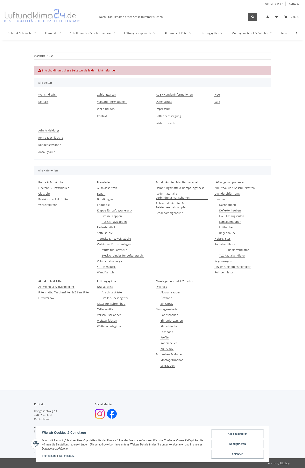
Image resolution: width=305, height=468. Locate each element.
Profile (164, 337)
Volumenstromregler (110, 261)
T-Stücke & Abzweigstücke (114, 238)
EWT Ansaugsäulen (231, 216)
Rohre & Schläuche (50, 137)
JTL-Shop (284, 463)
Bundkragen (105, 199)
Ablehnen (237, 454)
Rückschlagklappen (114, 222)
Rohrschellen (169, 343)
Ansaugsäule (46, 152)
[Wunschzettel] (276, 16)
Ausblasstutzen (107, 188)
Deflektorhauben (230, 210)
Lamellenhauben (230, 222)
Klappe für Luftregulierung (114, 210)
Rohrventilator (224, 272)
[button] (267, 16)
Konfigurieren (237, 444)
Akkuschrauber (170, 292)
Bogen (101, 193)
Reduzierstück (106, 227)
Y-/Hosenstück (106, 267)
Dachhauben (227, 205)
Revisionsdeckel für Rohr (54, 199)
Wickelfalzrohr (47, 205)
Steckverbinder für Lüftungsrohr (123, 255)
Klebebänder (168, 326)
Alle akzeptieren (237, 434)
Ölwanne (166, 298)
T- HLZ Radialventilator (234, 250)
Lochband (166, 332)
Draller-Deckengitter (115, 298)
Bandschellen (169, 315)
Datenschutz (67, 456)
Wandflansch (105, 272)
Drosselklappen (112, 216)
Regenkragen (223, 261)
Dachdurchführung (227, 193)
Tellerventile (105, 309)
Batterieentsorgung (168, 116)
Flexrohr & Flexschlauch (53, 188)
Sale (217, 102)
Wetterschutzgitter (109, 326)
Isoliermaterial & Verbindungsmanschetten (173, 195)
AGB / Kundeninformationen (174, 94)
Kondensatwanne (49, 145)
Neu (284, 33)
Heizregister (222, 238)
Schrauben (167, 365)
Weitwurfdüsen (107, 320)
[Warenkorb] (291, 16)
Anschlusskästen (113, 292)
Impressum (49, 456)
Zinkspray (166, 303)
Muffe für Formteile (114, 250)
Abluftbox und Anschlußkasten (235, 188)
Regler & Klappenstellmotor (233, 267)
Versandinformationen (111, 102)
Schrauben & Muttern (170, 354)
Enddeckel (103, 205)
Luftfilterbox (46, 298)
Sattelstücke (105, 233)
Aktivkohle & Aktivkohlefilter (56, 287)
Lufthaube (226, 227)
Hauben (220, 199)
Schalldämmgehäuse (169, 213)
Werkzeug (166, 349)
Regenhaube (227, 233)
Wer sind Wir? (274, 3)
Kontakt (294, 3)
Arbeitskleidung (48, 130)
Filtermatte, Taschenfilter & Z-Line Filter (64, 292)
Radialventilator (225, 244)
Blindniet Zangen (171, 320)
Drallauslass (105, 287)
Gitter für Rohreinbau (111, 303)
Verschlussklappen (109, 315)
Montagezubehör (171, 360)
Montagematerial (167, 309)
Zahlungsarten (106, 94)
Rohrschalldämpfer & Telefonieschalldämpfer (171, 205)
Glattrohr (44, 193)
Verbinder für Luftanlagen (114, 244)
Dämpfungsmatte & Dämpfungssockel (180, 188)
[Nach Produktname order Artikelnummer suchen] (172, 17)
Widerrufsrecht (166, 123)
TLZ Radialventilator (232, 255)
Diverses (161, 287)
